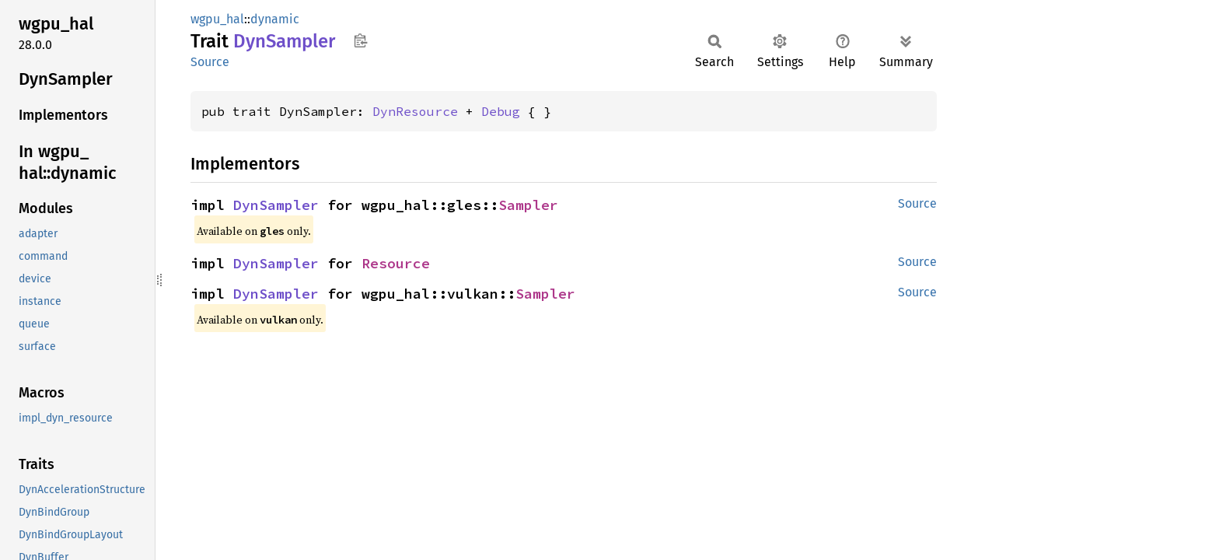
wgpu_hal (217, 19)
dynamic (274, 19)
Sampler (528, 205)
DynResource (415, 111)
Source (209, 61)
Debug (500, 111)
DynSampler (276, 205)
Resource (396, 263)
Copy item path (360, 40)
